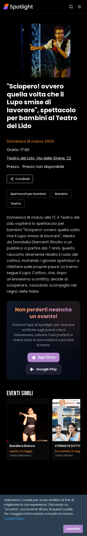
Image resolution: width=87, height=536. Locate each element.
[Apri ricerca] (71, 7)
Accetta (73, 529)
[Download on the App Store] (43, 357)
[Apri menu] (79, 7)
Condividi (19, 179)
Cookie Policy (14, 518)
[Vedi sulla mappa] (39, 158)
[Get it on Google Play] (43, 369)
